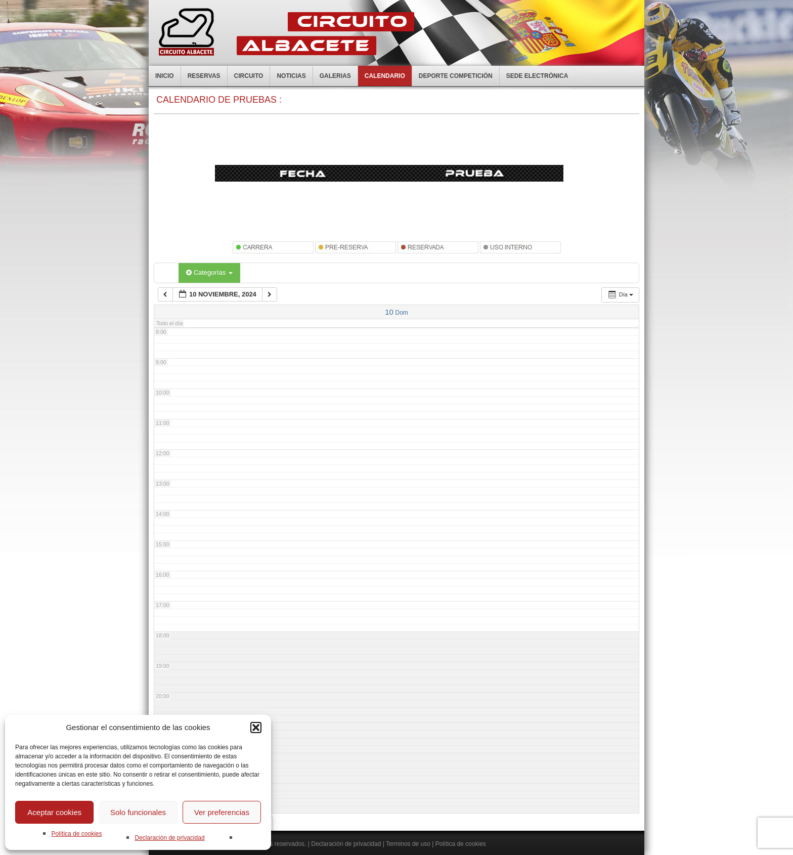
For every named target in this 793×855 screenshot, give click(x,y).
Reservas (204, 75)
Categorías (209, 272)
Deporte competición (456, 75)
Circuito (248, 75)
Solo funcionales (138, 812)
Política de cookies (76, 833)
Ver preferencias (221, 812)
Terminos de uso (408, 843)
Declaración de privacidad (169, 837)
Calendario (385, 75)
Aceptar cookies (54, 812)
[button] (256, 727)
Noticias (291, 75)
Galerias (335, 75)
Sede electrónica (537, 75)
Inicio (164, 75)
